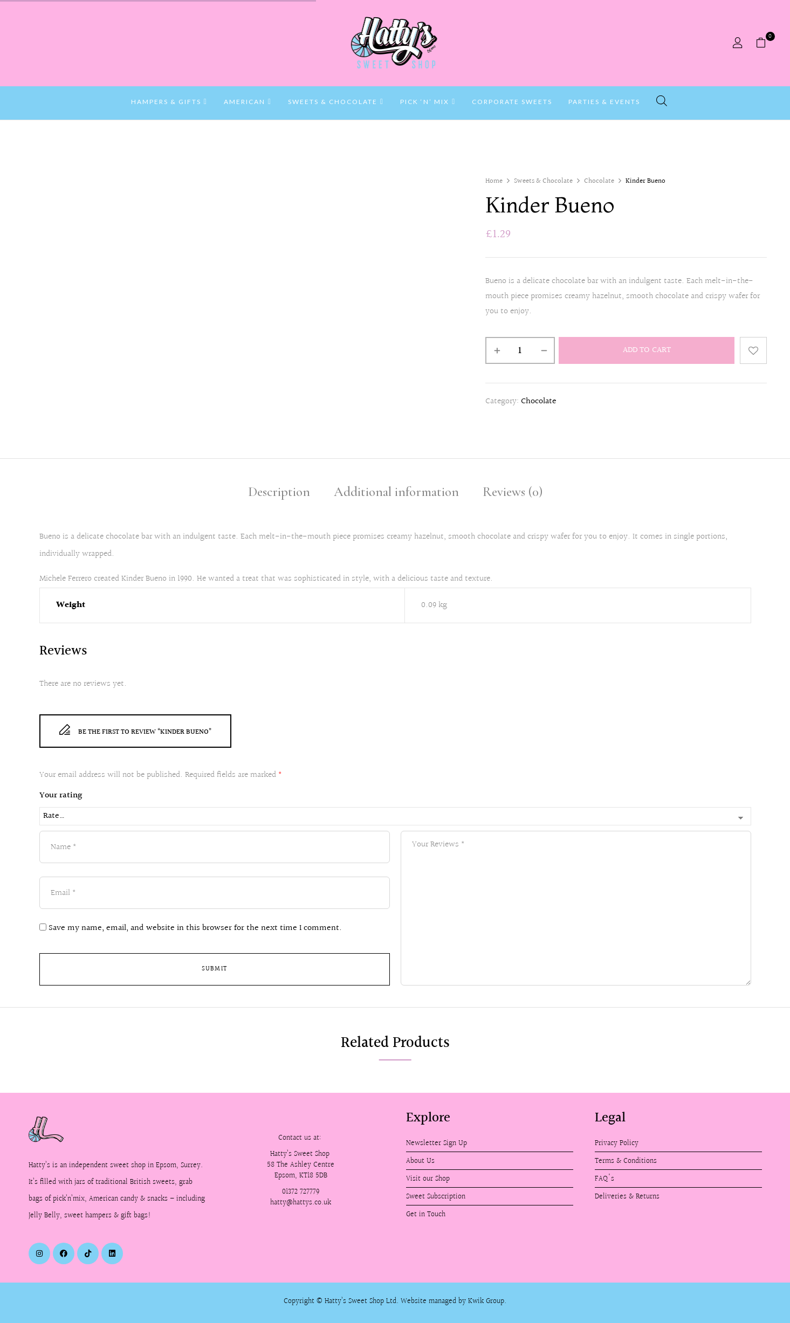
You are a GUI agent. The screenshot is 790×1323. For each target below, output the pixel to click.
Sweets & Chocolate (543, 181)
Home (494, 181)
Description (279, 492)
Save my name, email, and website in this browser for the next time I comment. (195, 928)
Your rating (60, 796)
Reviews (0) (512, 492)
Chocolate (599, 181)
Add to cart (647, 350)
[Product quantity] (520, 350)
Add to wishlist (753, 350)
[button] (765, 43)
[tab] (279, 493)
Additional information (396, 492)
